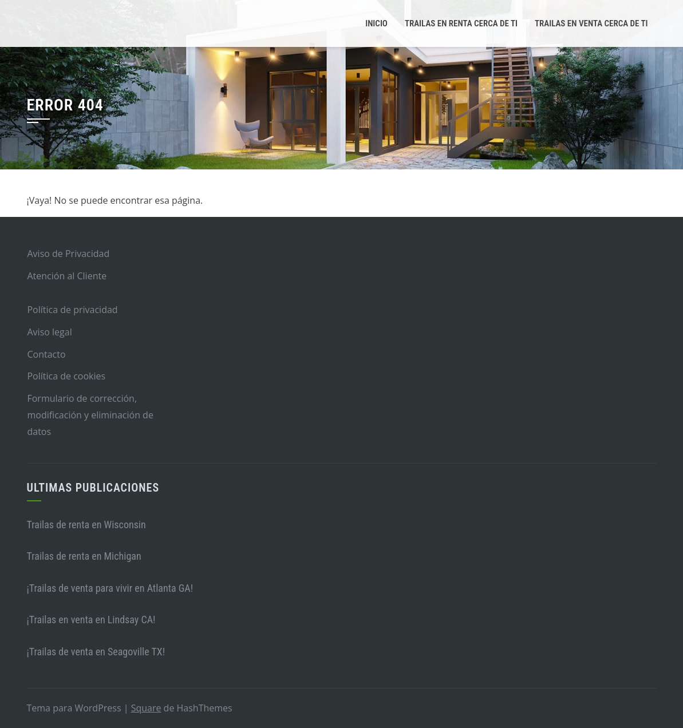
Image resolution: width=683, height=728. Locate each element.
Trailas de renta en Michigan (84, 556)
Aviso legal (49, 332)
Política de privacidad (72, 309)
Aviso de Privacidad (68, 253)
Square (146, 708)
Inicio (376, 23)
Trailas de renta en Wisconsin (86, 525)
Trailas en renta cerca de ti (461, 23)
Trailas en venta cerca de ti (591, 23)
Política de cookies (66, 376)
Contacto (46, 354)
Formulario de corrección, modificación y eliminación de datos (90, 415)
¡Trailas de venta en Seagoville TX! (96, 652)
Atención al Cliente (66, 276)
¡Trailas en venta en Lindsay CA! (91, 620)
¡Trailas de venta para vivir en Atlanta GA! (110, 588)
